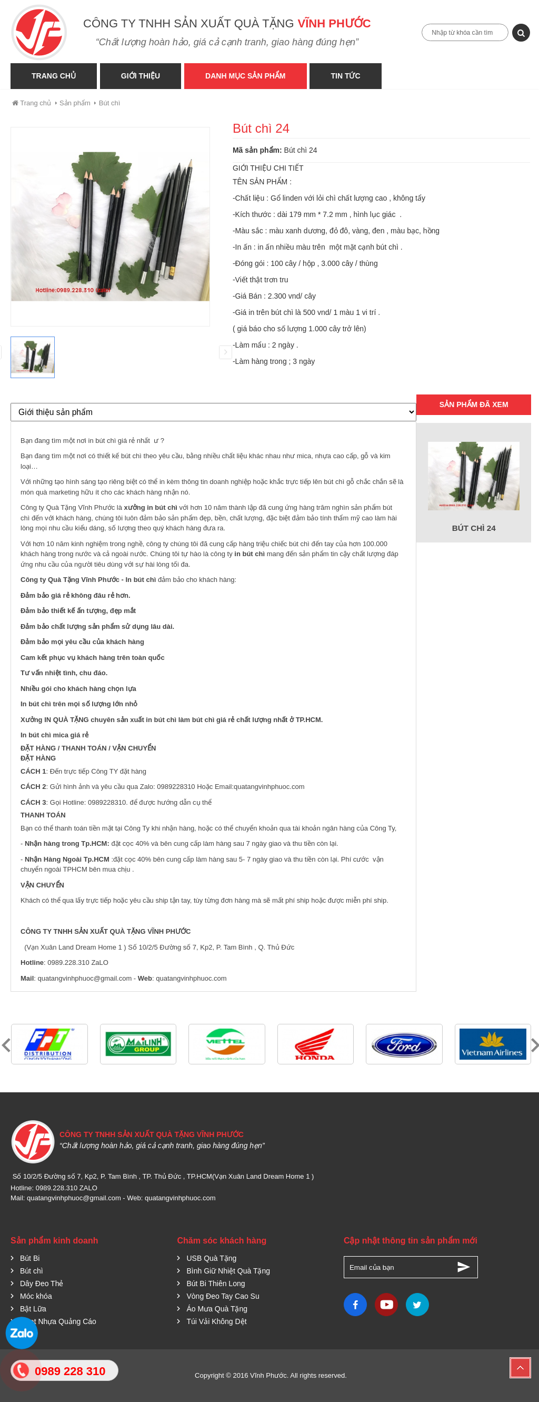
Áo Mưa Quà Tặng (216, 1309)
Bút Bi (29, 1258)
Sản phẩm (75, 103)
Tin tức (349, 76)
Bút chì (109, 103)
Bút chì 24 (474, 528)
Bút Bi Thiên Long (215, 1283)
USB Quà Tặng (211, 1258)
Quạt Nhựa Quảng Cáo (58, 1321)
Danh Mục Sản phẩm (247, 76)
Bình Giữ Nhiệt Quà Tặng (228, 1271)
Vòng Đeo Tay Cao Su (222, 1296)
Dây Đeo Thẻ (41, 1283)
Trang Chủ (54, 76)
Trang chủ (31, 103)
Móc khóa (36, 1296)
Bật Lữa (33, 1309)
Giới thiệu (141, 76)
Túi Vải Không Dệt (216, 1321)
